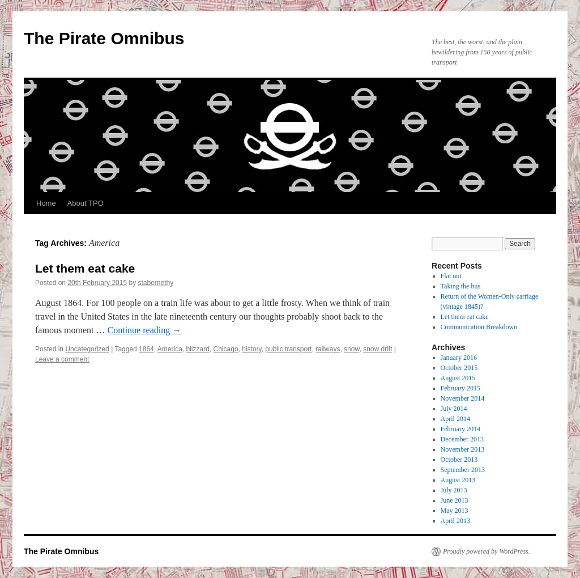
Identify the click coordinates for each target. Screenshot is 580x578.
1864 (146, 349)
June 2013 (454, 500)
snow (351, 349)
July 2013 (454, 490)
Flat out (451, 276)
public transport (288, 349)
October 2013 (459, 460)
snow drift (377, 349)
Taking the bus (460, 286)
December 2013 (462, 439)
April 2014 (455, 419)
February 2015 (460, 388)
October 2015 (459, 368)
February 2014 (460, 429)
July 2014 (454, 409)
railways (327, 349)
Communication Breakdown (479, 327)
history (251, 349)
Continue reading (145, 330)
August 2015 (458, 378)
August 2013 (458, 480)
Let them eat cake (85, 268)
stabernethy (156, 283)
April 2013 (455, 521)
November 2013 (463, 449)
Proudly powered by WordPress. (486, 551)
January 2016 (459, 358)
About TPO (85, 203)
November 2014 (463, 398)
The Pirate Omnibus (104, 38)
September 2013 (463, 470)
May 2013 (454, 511)
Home (46, 203)
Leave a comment (62, 359)
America (169, 349)
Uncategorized (87, 349)
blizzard (198, 349)
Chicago (226, 349)
